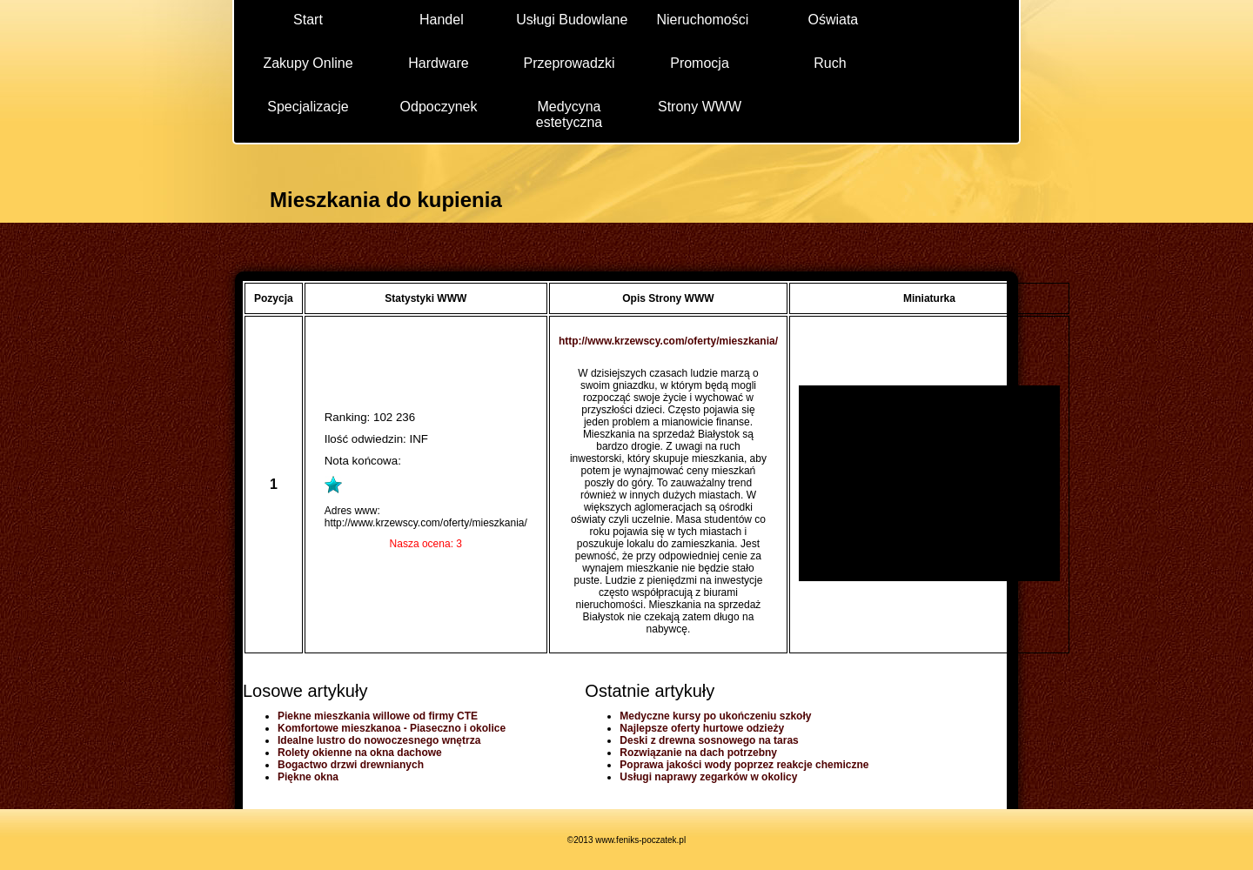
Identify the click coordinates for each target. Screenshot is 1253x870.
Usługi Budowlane (571, 19)
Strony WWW (699, 106)
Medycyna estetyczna (569, 113)
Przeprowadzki (569, 63)
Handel (441, 19)
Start (308, 19)
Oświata (832, 19)
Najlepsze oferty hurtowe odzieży (702, 728)
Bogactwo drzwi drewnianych (351, 765)
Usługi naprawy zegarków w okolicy (708, 777)
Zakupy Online (307, 63)
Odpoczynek (439, 106)
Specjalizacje (307, 106)
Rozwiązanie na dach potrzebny (698, 752)
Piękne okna (308, 777)
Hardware (438, 63)
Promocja (699, 63)
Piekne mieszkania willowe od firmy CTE (378, 716)
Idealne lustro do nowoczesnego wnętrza (379, 740)
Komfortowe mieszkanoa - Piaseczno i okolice (392, 728)
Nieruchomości (702, 19)
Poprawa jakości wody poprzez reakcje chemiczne (744, 765)
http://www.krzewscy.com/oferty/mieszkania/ (668, 341)
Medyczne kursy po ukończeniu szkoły (715, 716)
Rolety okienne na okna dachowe (360, 752)
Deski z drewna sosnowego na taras (709, 740)
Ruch (830, 63)
